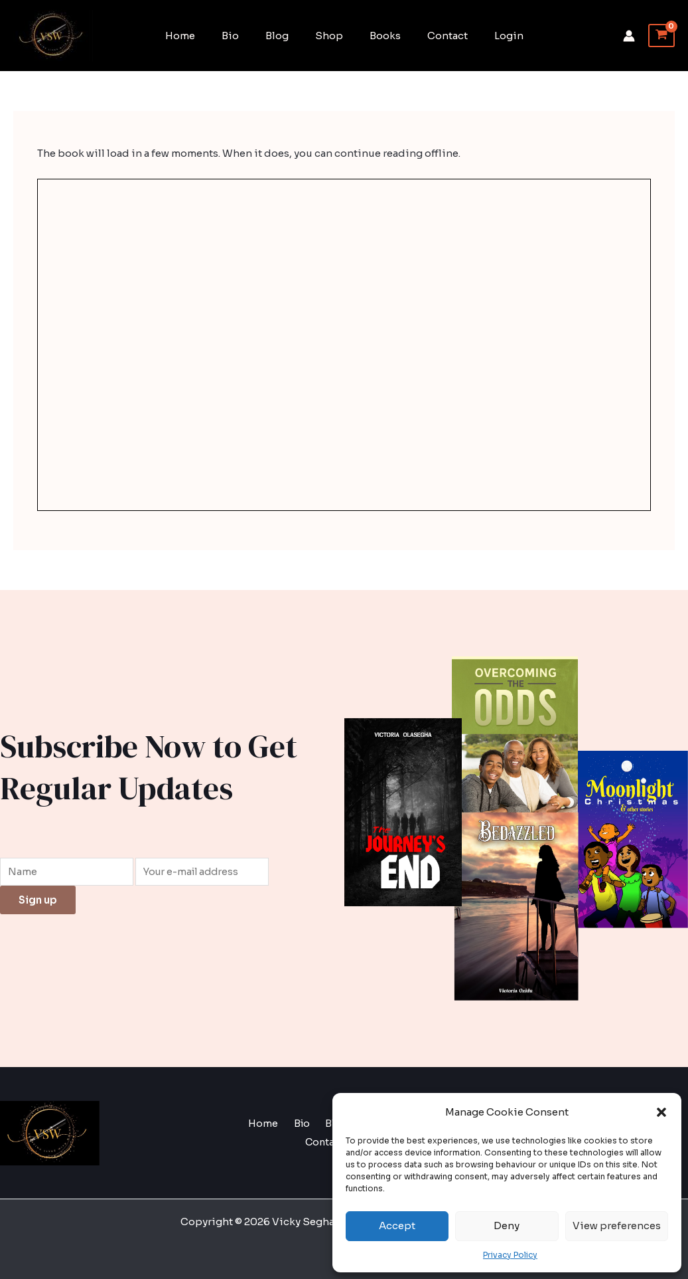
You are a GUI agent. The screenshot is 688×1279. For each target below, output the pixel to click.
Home (200, 35)
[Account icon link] (629, 36)
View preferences (617, 1225)
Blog (283, 35)
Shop (329, 35)
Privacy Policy (510, 1255)
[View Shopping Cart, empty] (661, 36)
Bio (243, 35)
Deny (506, 1225)
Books (378, 35)
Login (489, 35)
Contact (434, 35)
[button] (661, 1112)
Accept (397, 1225)
